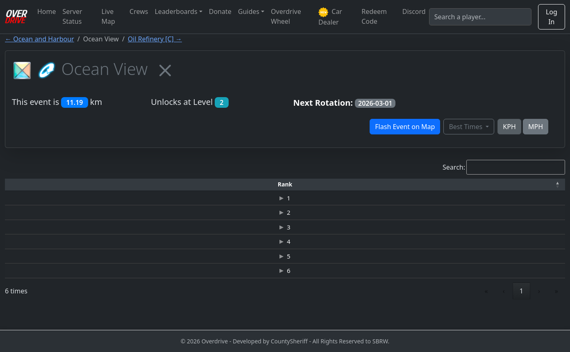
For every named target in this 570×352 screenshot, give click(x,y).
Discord (414, 11)
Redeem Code (374, 16)
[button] (23, 184)
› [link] (539, 309)
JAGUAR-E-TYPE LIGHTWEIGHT (250, 287)
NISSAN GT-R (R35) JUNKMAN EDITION (250, 199)
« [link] (486, 309)
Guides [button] (248, 11)
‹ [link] (504, 309)
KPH (509, 126)
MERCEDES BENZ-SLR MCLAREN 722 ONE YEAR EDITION (250, 270)
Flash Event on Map (405, 126)
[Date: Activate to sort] (481, 185)
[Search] (480, 16)
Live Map (108, 16)
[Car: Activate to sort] (250, 185)
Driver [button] (83, 184)
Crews (138, 11)
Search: (454, 167)
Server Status (72, 16)
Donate (220, 11)
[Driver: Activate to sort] (83, 185)
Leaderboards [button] (175, 11)
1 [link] (521, 309)
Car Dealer (330, 17)
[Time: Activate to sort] (142, 185)
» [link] (556, 309)
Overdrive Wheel (286, 16)
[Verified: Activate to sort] (541, 185)
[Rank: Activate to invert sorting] (23, 185)
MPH (535, 126)
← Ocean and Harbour (39, 38)
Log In (551, 16)
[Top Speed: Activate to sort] (368, 185)
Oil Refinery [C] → (155, 38)
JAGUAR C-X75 (250, 217)
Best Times (466, 126)
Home (46, 11)
